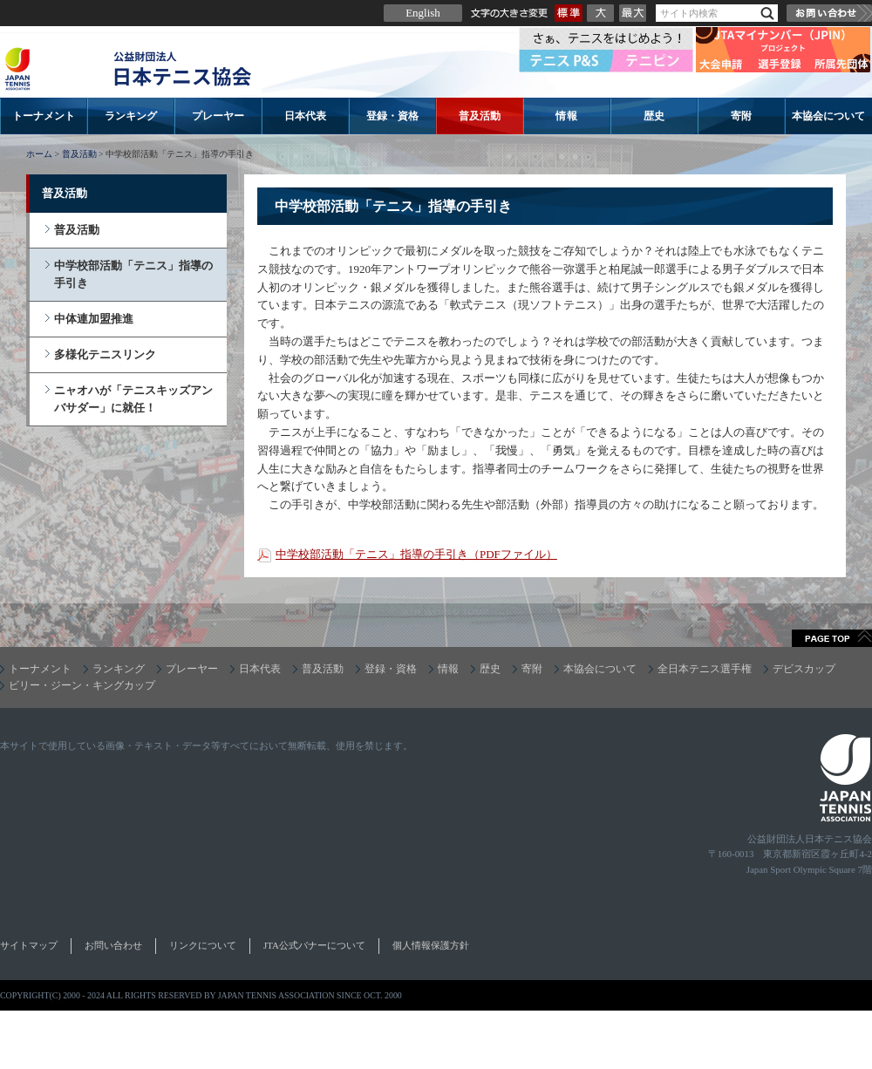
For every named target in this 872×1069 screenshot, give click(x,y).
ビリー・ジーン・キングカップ (82, 685)
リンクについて (202, 945)
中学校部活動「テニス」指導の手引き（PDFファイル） (416, 554)
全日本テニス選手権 (704, 669)
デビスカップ (804, 669)
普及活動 (480, 116)
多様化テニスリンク (105, 354)
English (422, 12)
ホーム (39, 154)
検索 (767, 13)
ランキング (131, 116)
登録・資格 (392, 116)
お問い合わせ (829, 13)
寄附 (741, 116)
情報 (566, 116)
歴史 (654, 116)
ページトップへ (832, 638)
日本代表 (305, 116)
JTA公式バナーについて (314, 945)
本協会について (828, 116)
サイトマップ (29, 945)
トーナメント (43, 116)
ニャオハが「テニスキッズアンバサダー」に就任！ (133, 399)
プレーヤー (218, 116)
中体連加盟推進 (93, 318)
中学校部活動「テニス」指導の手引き (133, 274)
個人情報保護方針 (430, 945)
